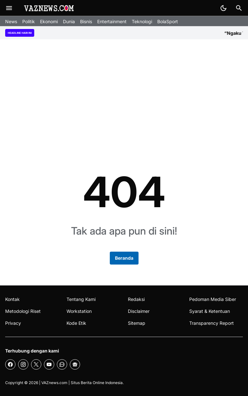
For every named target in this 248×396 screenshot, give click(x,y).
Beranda (124, 258)
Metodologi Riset (23, 311)
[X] (36, 364)
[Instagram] (23, 364)
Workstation (79, 311)
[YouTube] (49, 364)
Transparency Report (211, 323)
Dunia (69, 21)
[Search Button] (238, 8)
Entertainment (112, 21)
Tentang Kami (81, 299)
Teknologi (142, 21)
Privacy (13, 323)
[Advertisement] (124, 95)
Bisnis (86, 21)
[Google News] (75, 364)
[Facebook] (10, 364)
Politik (28, 21)
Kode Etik (76, 323)
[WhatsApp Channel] (62, 364)
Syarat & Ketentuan (209, 311)
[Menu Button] (9, 8)
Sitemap (136, 323)
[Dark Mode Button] (223, 8)
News (11, 21)
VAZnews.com (54, 382)
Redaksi (136, 299)
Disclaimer (139, 311)
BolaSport (167, 21)
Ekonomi (49, 21)
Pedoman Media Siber (212, 299)
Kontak (12, 299)
